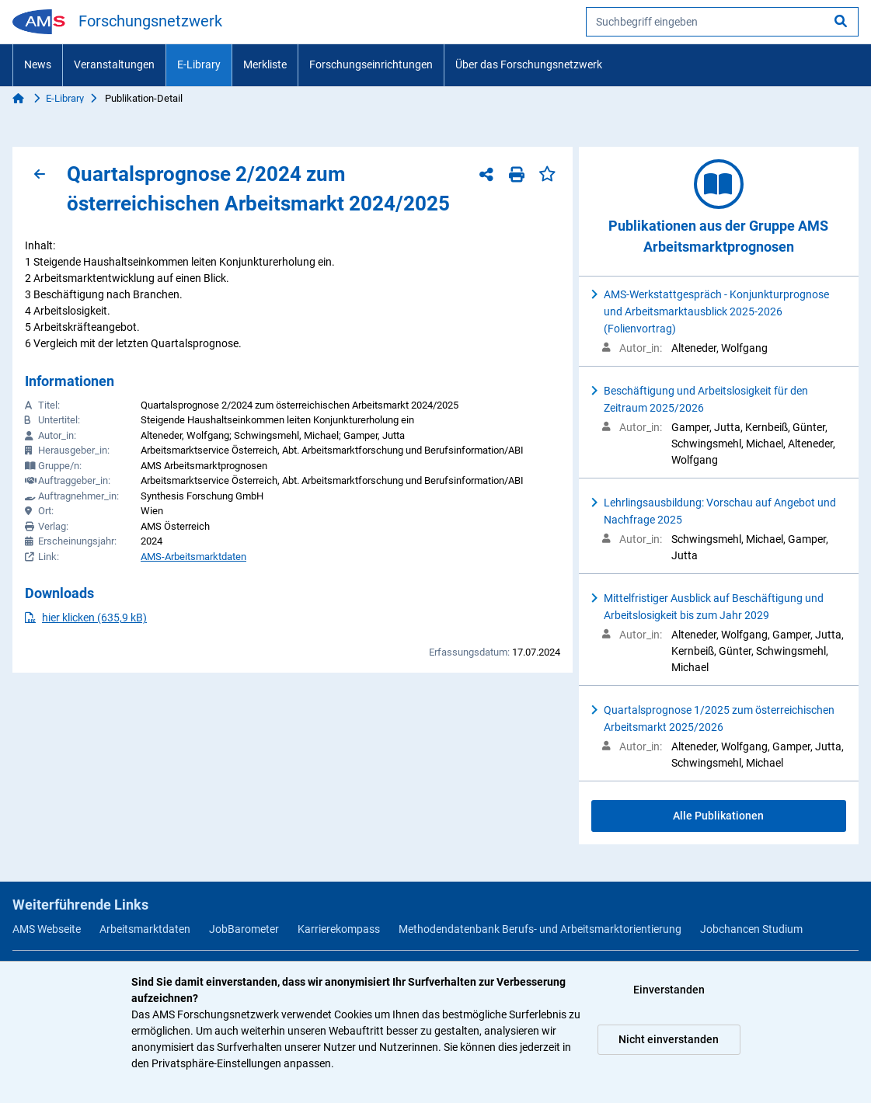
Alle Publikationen (718, 815)
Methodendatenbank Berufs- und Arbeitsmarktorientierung (540, 929)
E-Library (199, 64)
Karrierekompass (339, 929)
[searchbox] (722, 22)
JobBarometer (244, 929)
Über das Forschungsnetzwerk (528, 64)
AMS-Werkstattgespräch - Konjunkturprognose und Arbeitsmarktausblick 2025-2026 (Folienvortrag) (716, 311)
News (37, 64)
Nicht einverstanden (668, 1039)
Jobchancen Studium (751, 929)
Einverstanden (669, 989)
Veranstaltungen (114, 64)
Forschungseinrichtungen (371, 64)
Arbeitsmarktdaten (144, 929)
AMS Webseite (46, 929)
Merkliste (265, 64)
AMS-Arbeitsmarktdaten (193, 556)
